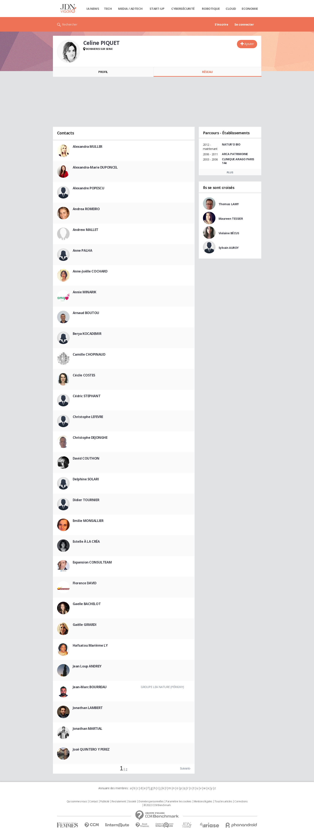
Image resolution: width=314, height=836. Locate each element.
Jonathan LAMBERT (88, 707)
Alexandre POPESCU (88, 188)
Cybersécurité (183, 8)
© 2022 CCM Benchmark (157, 805)
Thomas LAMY (229, 204)
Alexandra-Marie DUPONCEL (95, 167)
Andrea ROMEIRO (86, 209)
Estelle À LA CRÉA (86, 541)
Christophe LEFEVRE (88, 416)
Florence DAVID (84, 583)
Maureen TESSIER (231, 219)
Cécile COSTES (84, 375)
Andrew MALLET (86, 229)
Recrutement (119, 801)
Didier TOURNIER (86, 500)
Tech (108, 8)
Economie (250, 8)
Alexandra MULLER (87, 146)
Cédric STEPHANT (87, 396)
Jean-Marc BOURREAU (90, 687)
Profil (103, 72)
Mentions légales (203, 801)
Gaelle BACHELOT (87, 604)
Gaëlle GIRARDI (84, 624)
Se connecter (244, 24)
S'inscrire (221, 24)
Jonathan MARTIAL (87, 728)
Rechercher (70, 24)
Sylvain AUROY (229, 248)
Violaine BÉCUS (229, 233)
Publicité (104, 801)
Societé (132, 801)
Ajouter (249, 44)
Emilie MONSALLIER (88, 520)
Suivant (184, 768)
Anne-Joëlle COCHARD (90, 271)
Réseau (207, 72)
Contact (93, 801)
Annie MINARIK (84, 292)
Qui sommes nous (77, 801)
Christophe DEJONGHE (90, 437)
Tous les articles (223, 801)
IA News (92, 8)
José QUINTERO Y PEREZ (91, 749)
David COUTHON (86, 458)
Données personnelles (151, 801)
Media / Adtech (130, 8)
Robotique (211, 8)
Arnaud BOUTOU (86, 313)
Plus (230, 172)
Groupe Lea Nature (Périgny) (162, 687)
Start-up (157, 8)
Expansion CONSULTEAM (92, 562)
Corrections (240, 801)
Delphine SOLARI (86, 479)
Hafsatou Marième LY (90, 645)
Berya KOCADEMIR (87, 333)
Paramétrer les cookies (178, 801)
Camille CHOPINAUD (89, 354)
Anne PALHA (82, 250)
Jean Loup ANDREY (87, 666)
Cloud (231, 8)
